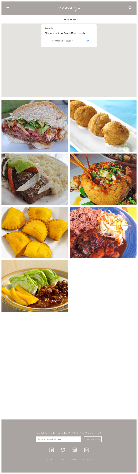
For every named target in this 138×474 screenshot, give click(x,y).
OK (87, 41)
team (62, 459)
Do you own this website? (62, 40)
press (73, 459)
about (50, 459)
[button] (113, 80)
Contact (86, 459)
